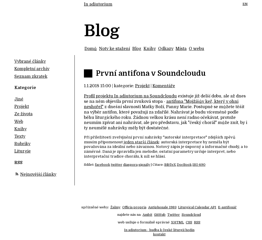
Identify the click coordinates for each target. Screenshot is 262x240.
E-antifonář (227, 207)
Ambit (147, 215)
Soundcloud (191, 215)
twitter (116, 165)
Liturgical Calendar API (197, 207)
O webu (196, 48)
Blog (136, 48)
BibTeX (170, 165)
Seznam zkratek (30, 76)
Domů (90, 48)
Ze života (23, 114)
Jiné (18, 99)
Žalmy (115, 207)
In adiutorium (98, 4)
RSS (197, 222)
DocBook (184, 165)
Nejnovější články (38, 174)
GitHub (160, 215)
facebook (102, 165)
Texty (19, 136)
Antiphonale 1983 (162, 207)
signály (144, 165)
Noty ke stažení (114, 48)
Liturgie (22, 151)
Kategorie (25, 87)
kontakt (159, 234)
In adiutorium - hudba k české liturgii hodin (159, 230)
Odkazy (165, 48)
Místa (181, 48)
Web (18, 121)
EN (245, 4)
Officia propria (134, 207)
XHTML (177, 222)
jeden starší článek (141, 142)
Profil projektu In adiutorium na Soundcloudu (130, 96)
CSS (189, 222)
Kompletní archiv (31, 69)
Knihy (150, 48)
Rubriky (22, 144)
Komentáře (163, 86)
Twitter (173, 215)
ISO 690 (198, 165)
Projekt (142, 86)
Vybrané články (30, 61)
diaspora (130, 165)
